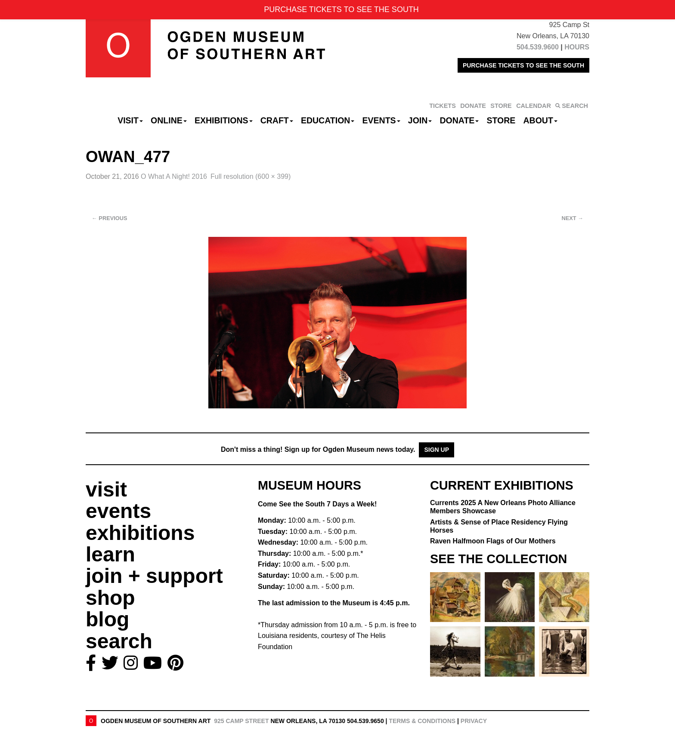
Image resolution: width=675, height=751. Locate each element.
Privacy (474, 720)
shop (110, 597)
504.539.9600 (538, 47)
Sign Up (436, 449)
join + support (154, 575)
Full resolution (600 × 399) (251, 176)
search (119, 641)
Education (327, 120)
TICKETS (442, 105)
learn (110, 554)
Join (420, 120)
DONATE (473, 105)
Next (572, 218)
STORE (500, 105)
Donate (459, 120)
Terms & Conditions (422, 720)
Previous (109, 218)
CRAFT (276, 120)
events (118, 511)
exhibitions (140, 532)
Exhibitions (224, 120)
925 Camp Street (241, 720)
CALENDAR (533, 105)
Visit (130, 120)
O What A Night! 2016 (174, 176)
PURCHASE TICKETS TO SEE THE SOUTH (523, 65)
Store (501, 120)
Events (381, 120)
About (540, 120)
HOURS (576, 47)
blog (107, 619)
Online (169, 120)
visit (106, 489)
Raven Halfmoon (493, 541)
